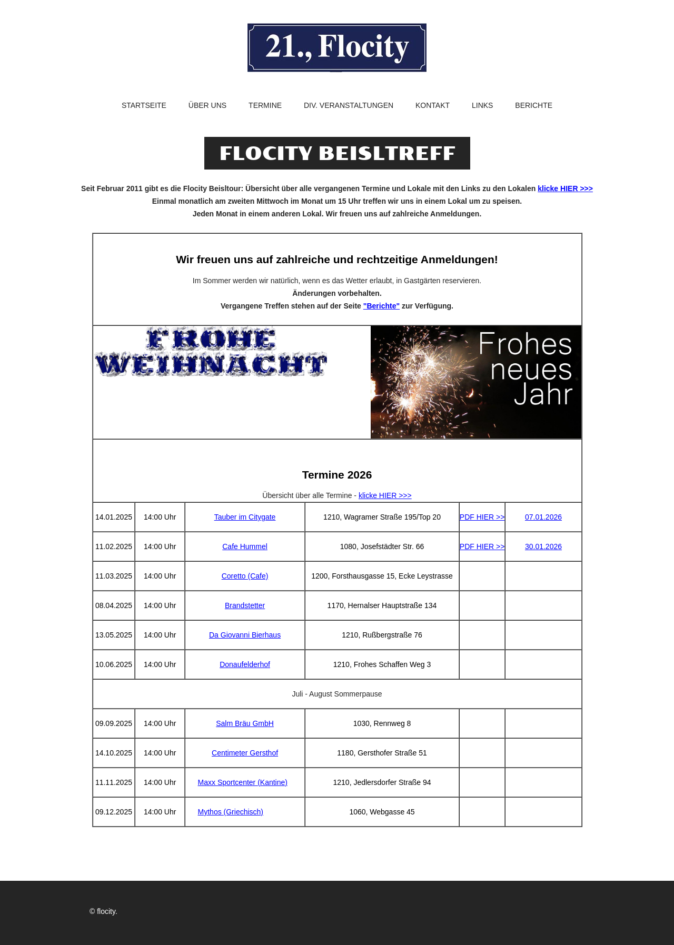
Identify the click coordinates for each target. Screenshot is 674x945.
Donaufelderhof (245, 664)
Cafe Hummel (244, 546)
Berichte (533, 106)
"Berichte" (381, 306)
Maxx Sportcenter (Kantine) (243, 782)
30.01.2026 (543, 546)
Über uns (207, 106)
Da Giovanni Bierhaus (245, 635)
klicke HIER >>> (565, 188)
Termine (265, 106)
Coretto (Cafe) (245, 576)
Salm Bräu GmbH (245, 723)
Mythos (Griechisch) (230, 812)
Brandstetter (245, 605)
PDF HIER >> (482, 517)
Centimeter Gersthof (245, 753)
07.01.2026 (543, 517)
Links (482, 106)
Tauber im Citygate (245, 517)
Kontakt (432, 106)
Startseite (144, 106)
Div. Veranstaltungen (348, 106)
